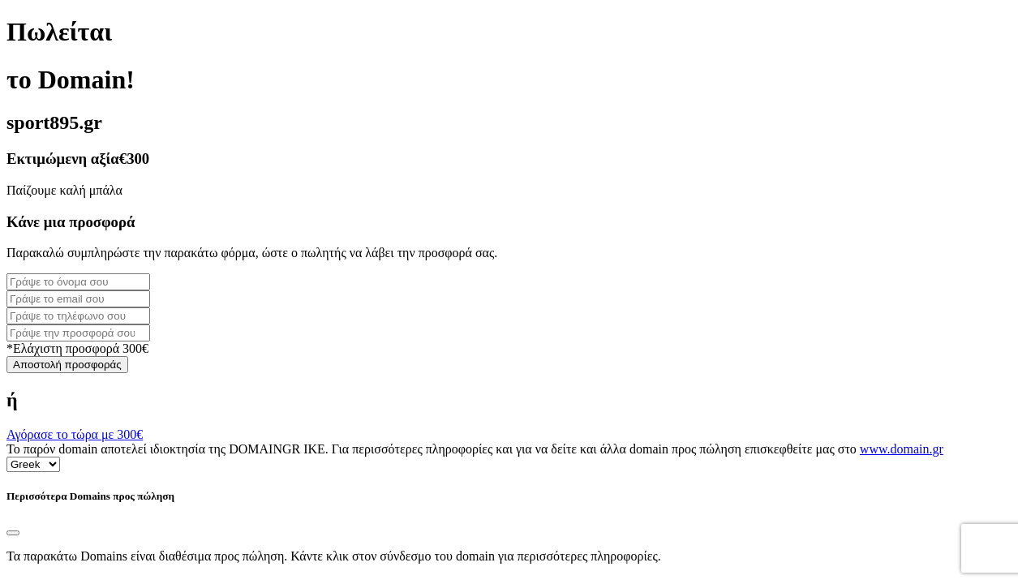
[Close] (12, 532)
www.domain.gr (901, 449)
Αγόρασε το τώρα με (74, 434)
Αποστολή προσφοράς (67, 365)
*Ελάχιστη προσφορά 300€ (77, 348)
